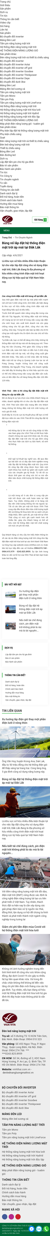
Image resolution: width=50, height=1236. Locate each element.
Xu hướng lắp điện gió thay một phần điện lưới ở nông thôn (30, 594)
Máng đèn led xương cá (12, 88)
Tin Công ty (6, 175)
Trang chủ (5, 1)
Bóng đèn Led (7, 151)
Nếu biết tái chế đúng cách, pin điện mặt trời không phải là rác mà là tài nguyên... (23, 849)
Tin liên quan (12, 711)
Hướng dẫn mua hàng (11, 203)
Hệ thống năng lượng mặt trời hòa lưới (20, 109)
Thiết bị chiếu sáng (10, 148)
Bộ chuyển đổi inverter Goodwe (16, 71)
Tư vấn (3, 183)
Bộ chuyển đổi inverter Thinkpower (18, 74)
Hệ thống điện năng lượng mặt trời (18, 47)
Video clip (5, 22)
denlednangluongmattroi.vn (18, 1072)
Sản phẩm (5, 8)
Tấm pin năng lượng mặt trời (15, 43)
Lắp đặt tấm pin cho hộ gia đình (17, 161)
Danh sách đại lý (8, 193)
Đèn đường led (8, 155)
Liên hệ (4, 29)
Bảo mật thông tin (9, 207)
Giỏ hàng (4, 26)
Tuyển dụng (6, 186)
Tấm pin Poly (7, 99)
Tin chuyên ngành (9, 179)
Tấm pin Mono (7, 95)
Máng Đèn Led (7, 40)
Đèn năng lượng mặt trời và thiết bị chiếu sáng (24, 57)
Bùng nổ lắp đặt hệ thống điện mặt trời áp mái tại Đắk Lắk (31, 609)
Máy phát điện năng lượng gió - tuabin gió (22, 123)
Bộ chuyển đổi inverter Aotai (15, 64)
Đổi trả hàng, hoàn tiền (12, 196)
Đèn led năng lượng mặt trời (15, 144)
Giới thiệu (5, 5)
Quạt (2, 137)
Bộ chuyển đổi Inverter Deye (15, 78)
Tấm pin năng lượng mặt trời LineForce (20, 102)
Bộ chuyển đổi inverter (12, 36)
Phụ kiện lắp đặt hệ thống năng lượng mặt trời (24, 130)
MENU (7, 230)
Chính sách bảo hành (11, 200)
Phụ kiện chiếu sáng (10, 134)
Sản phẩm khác (8, 54)
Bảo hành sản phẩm (10, 169)
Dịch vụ (4, 12)
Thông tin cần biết (9, 19)
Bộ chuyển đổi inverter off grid (16, 67)
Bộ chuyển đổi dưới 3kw (12, 81)
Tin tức (3, 15)
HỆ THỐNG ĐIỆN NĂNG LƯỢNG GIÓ (19, 50)
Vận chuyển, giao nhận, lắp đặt (16, 210)
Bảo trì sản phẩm (9, 165)
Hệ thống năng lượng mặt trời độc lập (20, 116)
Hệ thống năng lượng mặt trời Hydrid (19, 113)
